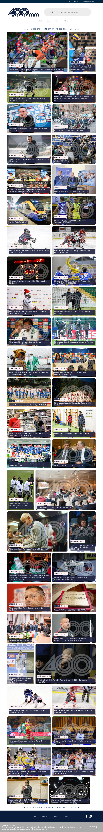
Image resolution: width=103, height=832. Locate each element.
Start (40, 21)
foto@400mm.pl (89, 2)
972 (31, 29)
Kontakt (48, 21)
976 (45, 29)
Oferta (57, 21)
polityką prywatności (55, 827)
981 (64, 29)
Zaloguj (66, 21)
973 (34, 29)
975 (42, 29)
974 (38, 29)
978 (53, 29)
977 (49, 29)
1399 (71, 29)
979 (56, 29)
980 (60, 29)
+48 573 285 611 (72, 2)
